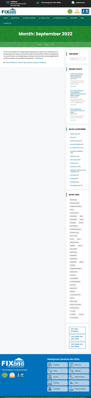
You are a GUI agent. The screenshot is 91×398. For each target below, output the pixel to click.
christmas (73, 212)
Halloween (73, 245)
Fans (73, 379)
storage (73, 311)
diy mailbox (73, 216)
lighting (72, 281)
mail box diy (73, 284)
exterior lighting (75, 226)
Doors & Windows (11, 59)
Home (6, 17)
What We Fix (15, 17)
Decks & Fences (75, 137)
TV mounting (74, 314)
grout (80, 242)
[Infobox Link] (16, 4)
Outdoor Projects (77, 385)
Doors (81, 219)
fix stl (72, 235)
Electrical (73, 153)
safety (72, 294)
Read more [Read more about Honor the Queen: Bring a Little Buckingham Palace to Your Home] (39, 55)
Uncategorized (75, 182)
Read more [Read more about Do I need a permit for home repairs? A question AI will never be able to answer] (73, 101)
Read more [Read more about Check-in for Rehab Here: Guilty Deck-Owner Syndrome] (73, 82)
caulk (72, 206)
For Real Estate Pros (60, 17)
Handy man (73, 248)
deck (81, 212)
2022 (46, 41)
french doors (74, 239)
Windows (75, 367)
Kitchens (73, 171)
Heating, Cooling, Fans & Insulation (78, 167)
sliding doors (74, 304)
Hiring (81, 258)
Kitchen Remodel (75, 278)
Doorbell (73, 219)
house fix (73, 271)
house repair (74, 275)
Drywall (53, 373)
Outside (72, 175)
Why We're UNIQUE (29, 17)
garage (72, 242)
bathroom (73, 196)
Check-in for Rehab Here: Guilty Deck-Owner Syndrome (76, 71)
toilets (81, 311)
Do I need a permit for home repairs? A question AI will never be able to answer (77, 89)
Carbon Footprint (75, 203)
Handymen (73, 258)
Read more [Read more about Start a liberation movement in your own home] (73, 116)
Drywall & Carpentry (32, 59)
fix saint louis (74, 229)
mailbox (72, 288)
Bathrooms (73, 130)
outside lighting (75, 291)
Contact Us (7, 21)
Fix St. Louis (73, 232)
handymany (73, 255)
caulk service (74, 209)
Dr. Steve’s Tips (44, 17)
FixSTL (79, 235)
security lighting (75, 301)
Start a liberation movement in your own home (77, 107)
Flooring (73, 159)
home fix (72, 262)
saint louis (73, 298)
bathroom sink (74, 199)
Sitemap (43, 396)
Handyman (42, 59)
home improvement (75, 265)
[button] (77, 326)
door (81, 216)
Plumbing (73, 178)
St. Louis (72, 307)
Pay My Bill (73, 17)
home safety (74, 268)
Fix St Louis (73, 156)
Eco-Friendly (74, 222)
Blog (82, 17)
